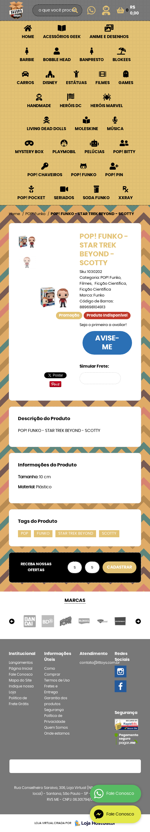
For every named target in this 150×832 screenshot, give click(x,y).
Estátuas (76, 83)
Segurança (54, 710)
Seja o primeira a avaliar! (103, 325)
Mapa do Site (20, 680)
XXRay (125, 198)
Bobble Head (57, 60)
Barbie (27, 60)
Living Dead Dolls (46, 129)
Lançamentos (21, 662)
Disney (50, 83)
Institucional (22, 654)
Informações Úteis (57, 657)
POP (24, 533)
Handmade (39, 106)
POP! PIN (114, 175)
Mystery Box (29, 152)
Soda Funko (96, 198)
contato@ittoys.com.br (100, 662)
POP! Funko (83, 175)
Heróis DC (71, 106)
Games (125, 83)
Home (28, 37)
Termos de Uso (57, 680)
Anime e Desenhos (109, 37)
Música (115, 129)
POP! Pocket (31, 198)
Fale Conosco (21, 674)
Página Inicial (20, 668)
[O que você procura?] (75, 10)
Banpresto (92, 60)
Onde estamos (57, 733)
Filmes (102, 83)
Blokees (122, 60)
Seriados (64, 198)
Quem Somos (56, 727)
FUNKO (43, 533)
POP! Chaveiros (44, 175)
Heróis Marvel (106, 106)
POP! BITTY (124, 152)
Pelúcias (94, 152)
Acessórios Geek (62, 37)
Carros (25, 83)
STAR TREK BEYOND (75, 533)
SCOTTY (109, 533)
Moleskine (86, 129)
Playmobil (64, 152)
